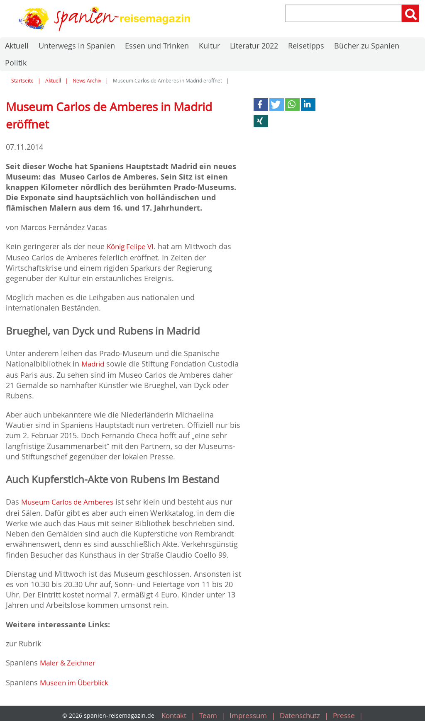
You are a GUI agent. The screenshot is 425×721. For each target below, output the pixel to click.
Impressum (247, 711)
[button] (261, 104)
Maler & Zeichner (70, 660)
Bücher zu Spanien (366, 46)
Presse (347, 711)
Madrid (93, 363)
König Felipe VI (132, 246)
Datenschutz (301, 711)
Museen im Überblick (77, 680)
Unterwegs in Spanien (77, 46)
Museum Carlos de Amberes (70, 500)
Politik (16, 63)
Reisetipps (306, 46)
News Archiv (87, 80)
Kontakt (169, 711)
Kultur (209, 46)
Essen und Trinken (157, 46)
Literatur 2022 (254, 46)
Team (205, 711)
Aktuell (17, 46)
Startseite (22, 80)
